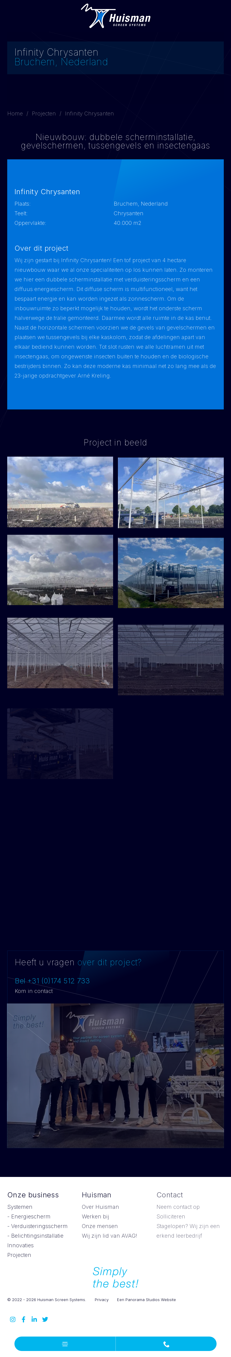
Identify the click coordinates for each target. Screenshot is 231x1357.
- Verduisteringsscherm (37, 1226)
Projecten (44, 113)
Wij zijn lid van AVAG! (109, 1236)
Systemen (19, 1207)
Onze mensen (100, 1226)
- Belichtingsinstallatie (35, 1236)
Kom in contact (34, 991)
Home (15, 113)
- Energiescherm (29, 1216)
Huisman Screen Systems (115, 16)
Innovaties (20, 1245)
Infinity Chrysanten (89, 113)
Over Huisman (100, 1207)
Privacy (102, 1299)
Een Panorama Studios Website (146, 1299)
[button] (65, 1344)
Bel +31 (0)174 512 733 (52, 980)
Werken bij (95, 1216)
